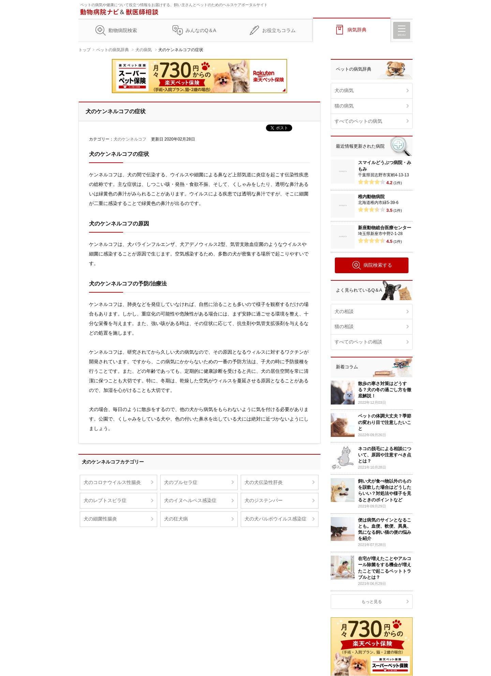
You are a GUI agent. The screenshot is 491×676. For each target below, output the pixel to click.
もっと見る (371, 601)
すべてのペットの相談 (358, 341)
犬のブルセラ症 (180, 482)
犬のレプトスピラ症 (105, 500)
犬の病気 (143, 49)
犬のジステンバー (263, 500)
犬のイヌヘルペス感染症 (190, 500)
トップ (84, 49)
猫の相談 (344, 326)
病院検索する (372, 265)
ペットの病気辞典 (112, 49)
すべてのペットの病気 (358, 121)
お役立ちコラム (279, 30)
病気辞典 (357, 29)
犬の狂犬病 (176, 518)
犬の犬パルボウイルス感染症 (275, 518)
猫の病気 (344, 105)
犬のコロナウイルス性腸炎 (112, 482)
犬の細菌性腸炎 (100, 518)
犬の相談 (344, 311)
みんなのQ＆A (200, 30)
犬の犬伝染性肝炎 (263, 482)
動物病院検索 (122, 30)
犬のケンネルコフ (130, 139)
